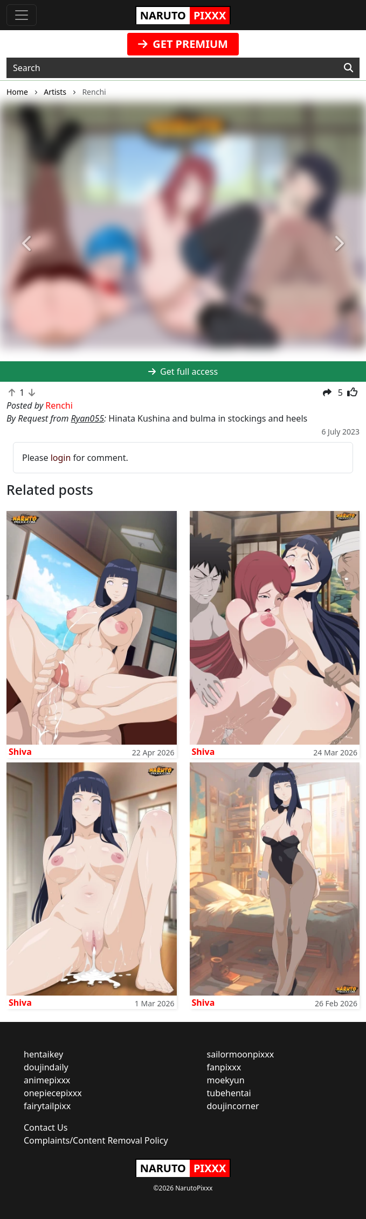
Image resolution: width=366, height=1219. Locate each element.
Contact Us (45, 1127)
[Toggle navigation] (21, 15)
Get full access (183, 371)
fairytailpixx (47, 1106)
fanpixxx (224, 1067)
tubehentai (229, 1093)
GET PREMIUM (183, 44)
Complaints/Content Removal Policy (96, 1140)
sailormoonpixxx (240, 1054)
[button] (27, 244)
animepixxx (47, 1080)
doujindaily (46, 1067)
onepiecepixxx (53, 1093)
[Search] (348, 68)
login (61, 458)
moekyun (226, 1080)
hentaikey (43, 1054)
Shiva (20, 752)
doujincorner (233, 1106)
